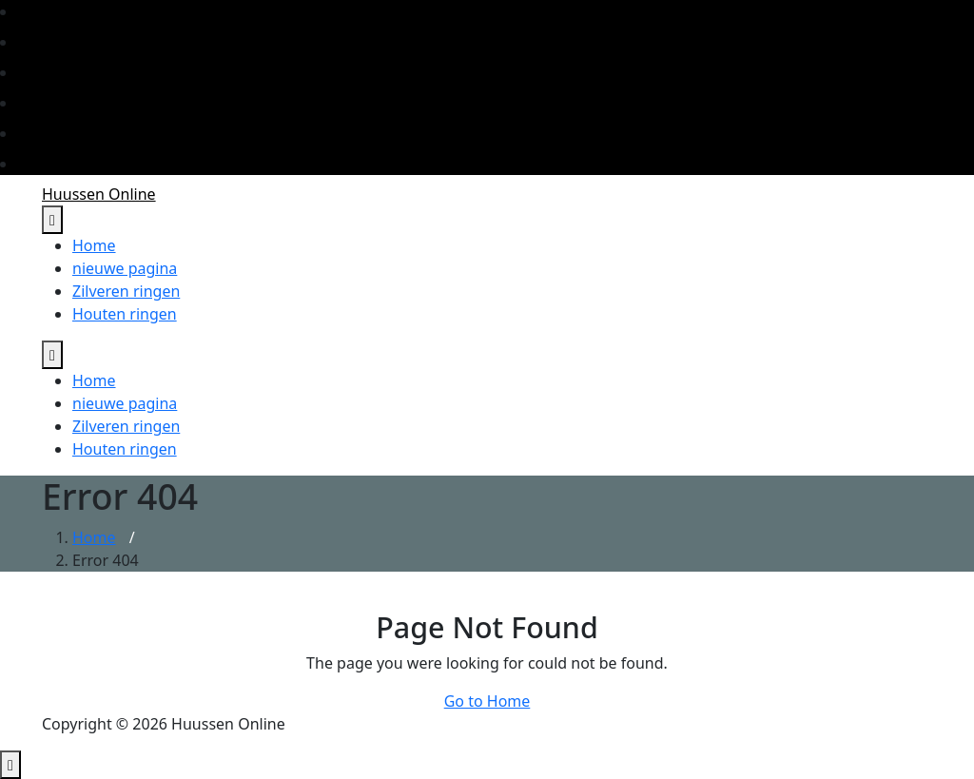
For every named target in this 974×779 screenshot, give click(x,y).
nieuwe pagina (124, 268)
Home (94, 245)
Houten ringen (124, 313)
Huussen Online (99, 194)
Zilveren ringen (126, 291)
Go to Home (487, 701)
